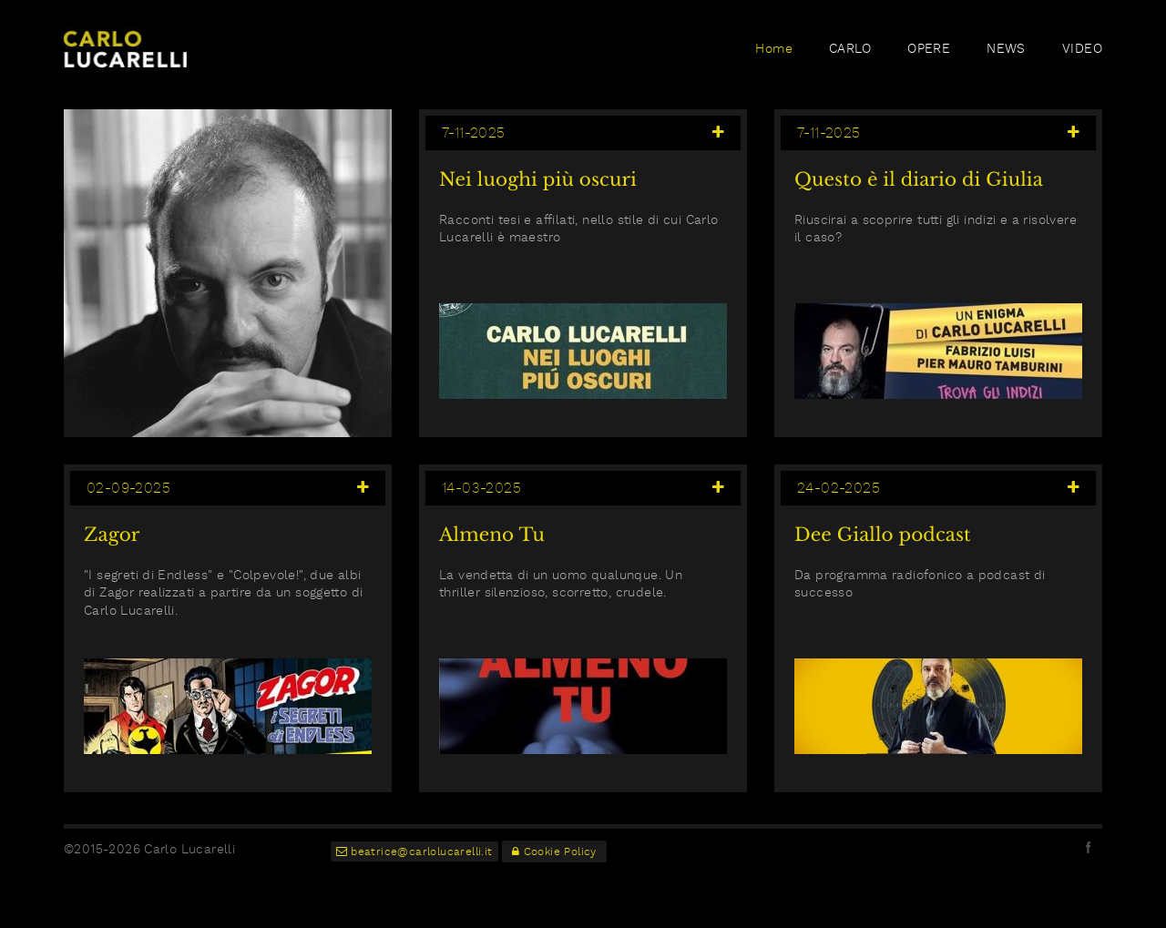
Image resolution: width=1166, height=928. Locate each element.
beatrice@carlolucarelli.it (414, 851)
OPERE (928, 48)
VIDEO (1082, 48)
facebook (1088, 847)
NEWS (1006, 48)
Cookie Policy (554, 851)
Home (774, 48)
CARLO (850, 48)
